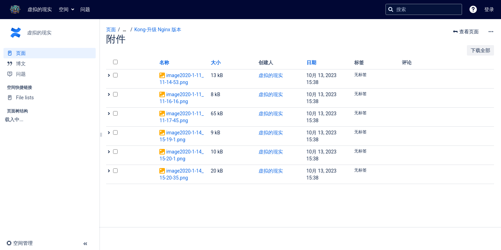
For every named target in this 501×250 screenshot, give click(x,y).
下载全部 (480, 50)
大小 (216, 62)
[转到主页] (29, 9)
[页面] (49, 53)
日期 (311, 62)
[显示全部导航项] (124, 30)
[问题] (49, 74)
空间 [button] (64, 9)
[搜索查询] (423, 9)
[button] (473, 9)
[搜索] (390, 9)
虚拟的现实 (271, 75)
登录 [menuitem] (489, 9)
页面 (111, 29)
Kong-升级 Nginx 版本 (157, 29)
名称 (164, 62)
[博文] (49, 63)
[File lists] (49, 97)
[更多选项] (491, 31)
